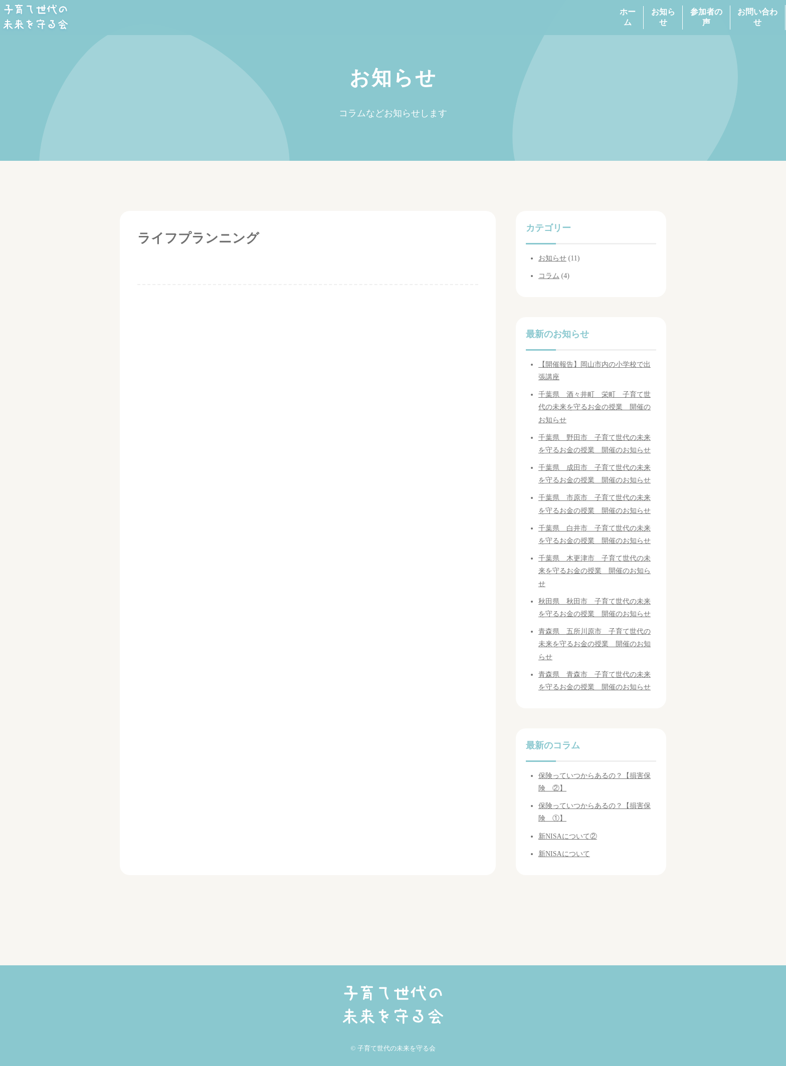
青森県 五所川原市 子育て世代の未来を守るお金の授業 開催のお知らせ (594, 644)
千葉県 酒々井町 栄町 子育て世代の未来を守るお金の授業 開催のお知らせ (594, 407)
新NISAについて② (567, 836)
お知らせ (592, 17)
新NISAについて (564, 854)
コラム (548, 276)
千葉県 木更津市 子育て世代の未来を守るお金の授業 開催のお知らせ (594, 571)
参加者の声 (659, 17)
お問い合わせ (734, 17)
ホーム (534, 17)
